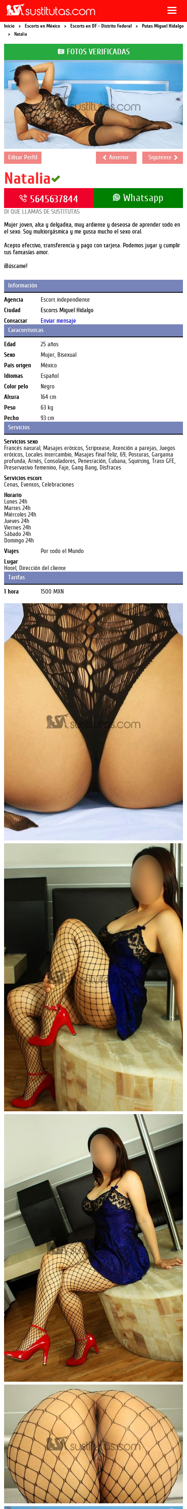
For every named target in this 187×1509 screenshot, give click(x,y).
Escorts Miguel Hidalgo (67, 310)
